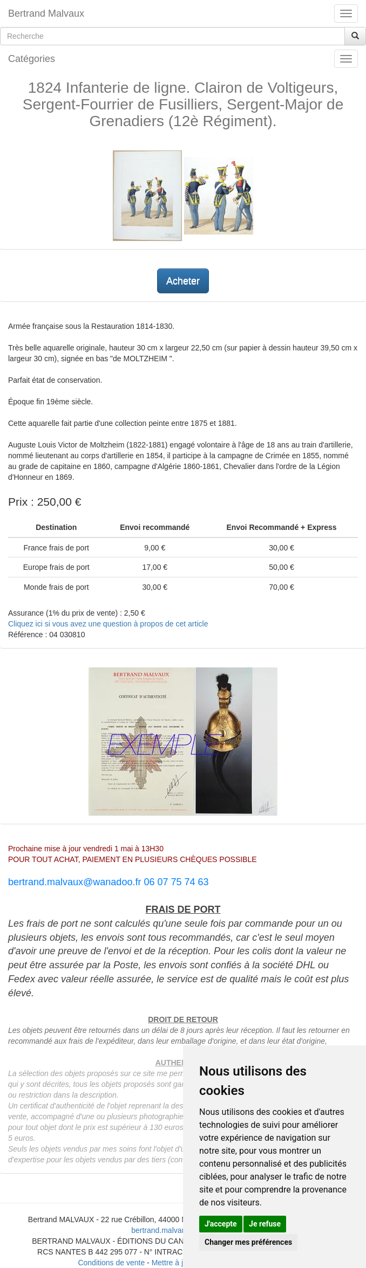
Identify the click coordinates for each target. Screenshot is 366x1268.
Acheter (183, 280)
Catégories (31, 58)
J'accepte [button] (221, 1223)
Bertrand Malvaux (46, 13)
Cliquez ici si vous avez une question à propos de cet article (108, 623)
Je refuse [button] (265, 1223)
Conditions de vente (111, 1262)
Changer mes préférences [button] (248, 1242)
